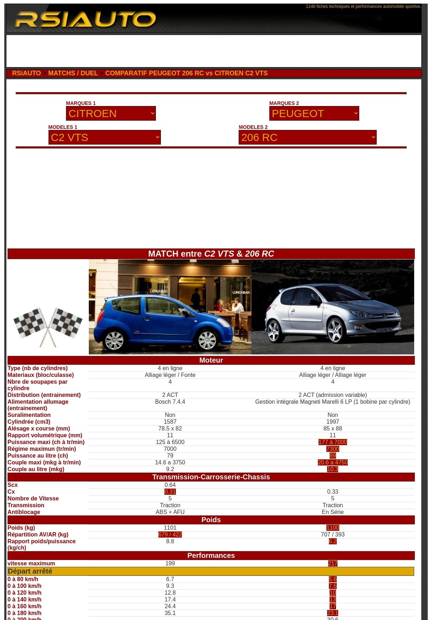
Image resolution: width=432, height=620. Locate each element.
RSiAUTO (26, 73)
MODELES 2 (253, 127)
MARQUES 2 (284, 103)
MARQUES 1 (81, 103)
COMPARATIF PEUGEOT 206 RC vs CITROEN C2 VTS (186, 73)
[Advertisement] (214, 51)
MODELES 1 (63, 127)
